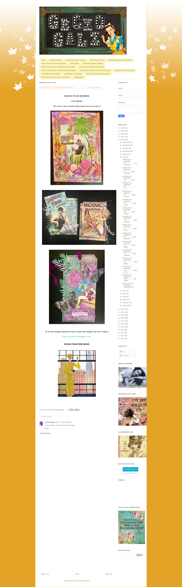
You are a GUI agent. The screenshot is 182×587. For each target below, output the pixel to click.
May (124, 294)
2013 (122, 333)
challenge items (78, 77)
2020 (122, 312)
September (126, 151)
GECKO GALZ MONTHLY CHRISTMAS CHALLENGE (58, 67)
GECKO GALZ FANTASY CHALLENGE (91, 67)
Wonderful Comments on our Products (120, 60)
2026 (122, 128)
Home (43, 60)
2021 (122, 309)
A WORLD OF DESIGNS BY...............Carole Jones (129, 202)
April (124, 296)
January (125, 305)
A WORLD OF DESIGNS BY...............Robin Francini (129, 194)
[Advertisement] (77, 530)
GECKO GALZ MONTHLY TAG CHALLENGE (55, 77)
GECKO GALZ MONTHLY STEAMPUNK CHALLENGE (58, 70)
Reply (47, 428)
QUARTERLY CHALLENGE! (73, 74)
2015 (122, 327)
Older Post (108, 574)
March (124, 299)
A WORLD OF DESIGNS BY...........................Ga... (129, 185)
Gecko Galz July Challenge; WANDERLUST (128, 285)
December (126, 142)
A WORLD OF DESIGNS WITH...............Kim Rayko (129, 277)
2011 (122, 338)
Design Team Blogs (55, 60)
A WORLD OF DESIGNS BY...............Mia (128, 178)
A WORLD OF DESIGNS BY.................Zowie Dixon (129, 227)
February (125, 302)
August (125, 154)
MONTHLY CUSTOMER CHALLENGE (98, 74)
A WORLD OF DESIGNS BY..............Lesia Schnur (128, 210)
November (126, 145)
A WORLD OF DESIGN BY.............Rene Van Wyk (128, 170)
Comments (124, 355)
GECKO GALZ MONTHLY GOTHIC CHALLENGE (95, 70)
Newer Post (45, 574)
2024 (122, 134)
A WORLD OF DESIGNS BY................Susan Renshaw (129, 235)
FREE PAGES (74, 63)
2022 (122, 140)
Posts (122, 352)
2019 (122, 315)
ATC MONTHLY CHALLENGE (50, 74)
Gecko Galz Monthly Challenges (93, 63)
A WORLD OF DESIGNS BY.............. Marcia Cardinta (129, 252)
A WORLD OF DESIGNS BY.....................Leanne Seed (129, 162)
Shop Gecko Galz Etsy (97, 60)
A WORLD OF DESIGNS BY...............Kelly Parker (128, 244)
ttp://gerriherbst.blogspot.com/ (77, 336)
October (125, 148)
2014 (122, 330)
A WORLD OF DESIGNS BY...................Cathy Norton (129, 219)
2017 (122, 321)
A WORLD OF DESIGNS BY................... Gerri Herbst (129, 261)
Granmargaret (50, 422)
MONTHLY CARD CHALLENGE (125, 70)
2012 (122, 335)
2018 (122, 318)
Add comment (45, 433)
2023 (122, 137)
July (124, 157)
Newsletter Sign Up (130, 469)
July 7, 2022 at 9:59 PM (63, 422)
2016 (122, 324)
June (124, 291)
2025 (122, 131)
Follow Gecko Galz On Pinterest (76, 60)
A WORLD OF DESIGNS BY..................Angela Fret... (129, 269)
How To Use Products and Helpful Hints (53, 63)
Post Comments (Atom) (81, 581)
